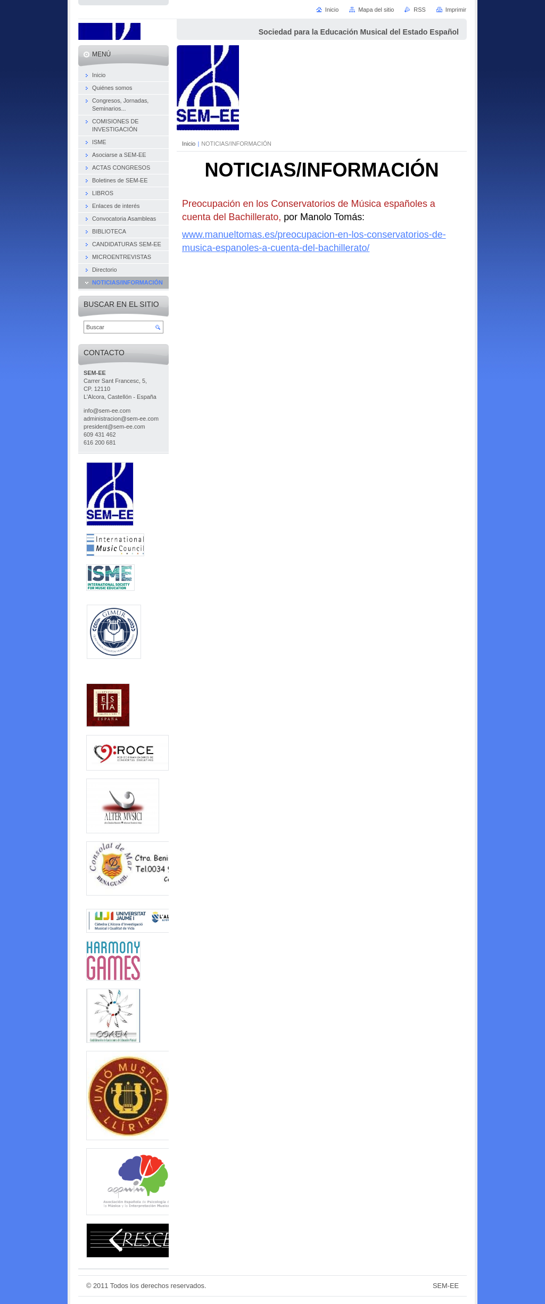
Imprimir (455, 9)
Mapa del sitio (376, 9)
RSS (419, 9)
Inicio (188, 143)
